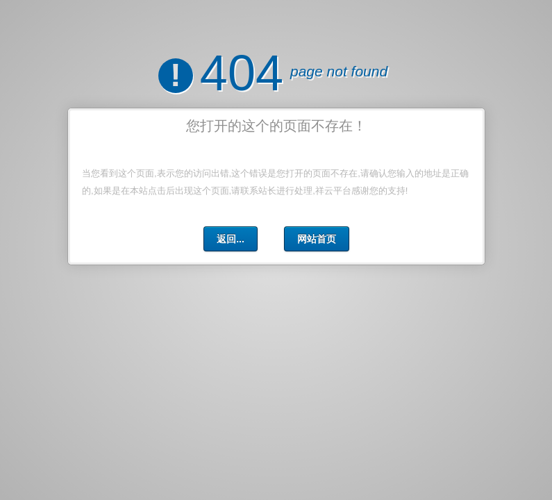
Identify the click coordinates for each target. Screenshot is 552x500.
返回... (230, 238)
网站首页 (315, 238)
